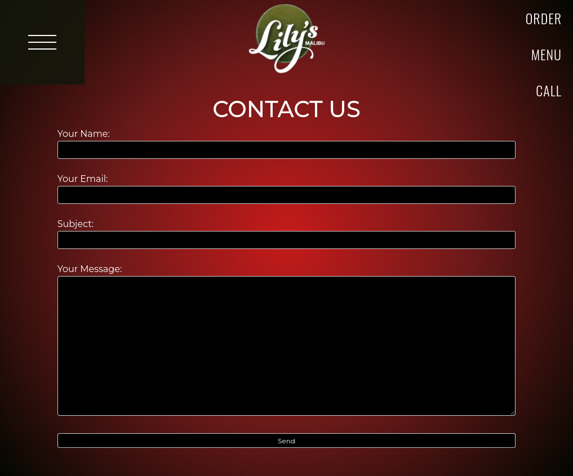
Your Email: (286, 187)
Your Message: (286, 341)
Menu (546, 54)
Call (549, 90)
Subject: (286, 232)
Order (544, 18)
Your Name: (286, 141)
